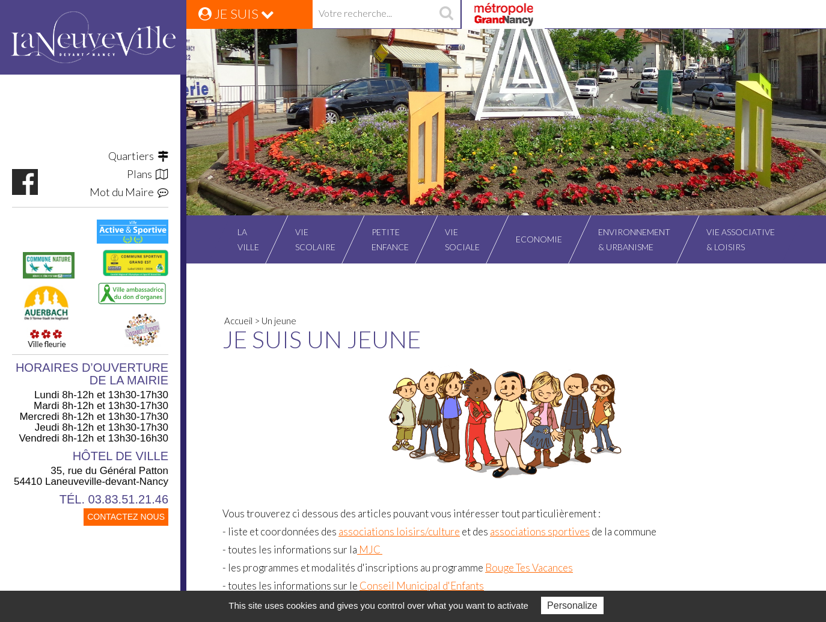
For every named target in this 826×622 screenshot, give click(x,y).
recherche (446, 14)
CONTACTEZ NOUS (126, 517)
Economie (539, 239)
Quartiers (138, 155)
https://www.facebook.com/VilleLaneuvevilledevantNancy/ (25, 182)
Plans (147, 173)
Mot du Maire (129, 192)
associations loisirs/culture (399, 531)
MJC (369, 549)
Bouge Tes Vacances (529, 567)
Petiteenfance (390, 239)
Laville (248, 239)
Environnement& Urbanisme (634, 239)
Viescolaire (315, 239)
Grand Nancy (503, 14)
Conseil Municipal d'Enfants (421, 585)
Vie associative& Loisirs (740, 239)
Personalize (572, 605)
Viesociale (462, 239)
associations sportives (540, 531)
